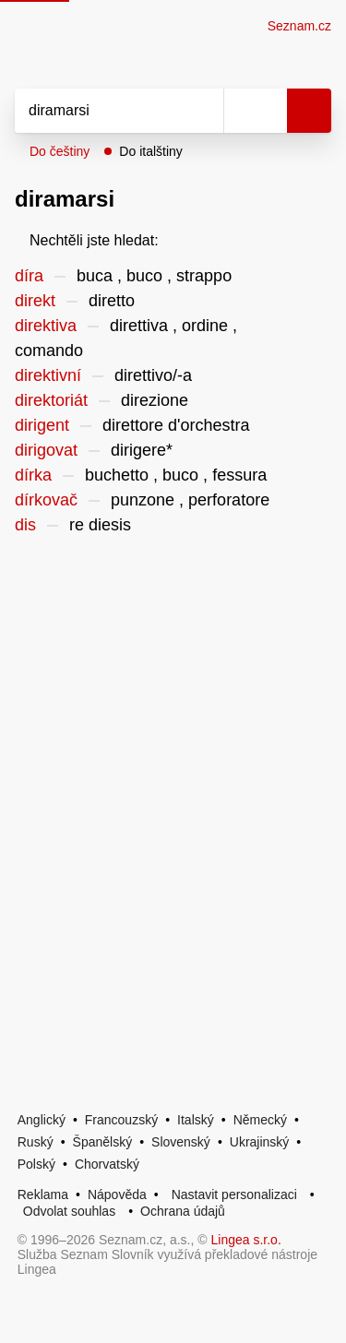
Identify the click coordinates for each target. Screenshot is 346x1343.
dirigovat (46, 450)
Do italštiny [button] (150, 151)
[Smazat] (203, 111)
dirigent (42, 425)
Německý (260, 1119)
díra (29, 276)
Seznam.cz (299, 25)
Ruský (36, 1142)
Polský (36, 1164)
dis (25, 525)
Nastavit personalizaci (234, 1194)
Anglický (42, 1119)
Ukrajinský (260, 1142)
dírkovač (46, 500)
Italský (195, 1119)
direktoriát (51, 400)
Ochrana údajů (182, 1211)
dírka (33, 475)
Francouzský (121, 1119)
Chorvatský (107, 1164)
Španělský (103, 1142)
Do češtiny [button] (59, 151)
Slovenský (180, 1142)
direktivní (48, 375)
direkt (35, 300)
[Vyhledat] (99, 111)
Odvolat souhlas (69, 1211)
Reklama (43, 1194)
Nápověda (117, 1194)
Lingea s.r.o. (246, 1239)
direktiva (46, 325)
